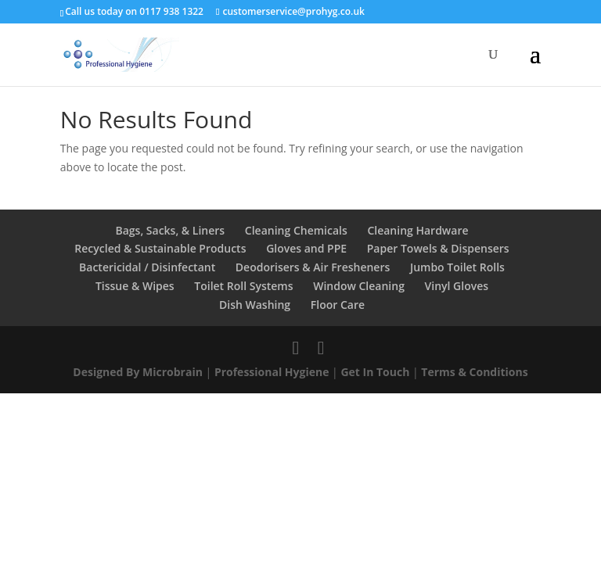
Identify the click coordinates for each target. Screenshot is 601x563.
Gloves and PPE (306, 248)
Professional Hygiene (271, 371)
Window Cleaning (359, 285)
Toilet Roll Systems (243, 285)
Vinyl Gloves (457, 285)
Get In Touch (374, 371)
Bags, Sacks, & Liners (170, 230)
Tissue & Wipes (135, 285)
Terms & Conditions (474, 371)
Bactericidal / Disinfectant (147, 267)
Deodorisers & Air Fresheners (313, 267)
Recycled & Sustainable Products (160, 248)
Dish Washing (254, 304)
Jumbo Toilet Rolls (457, 267)
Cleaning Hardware (417, 230)
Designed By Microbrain (138, 371)
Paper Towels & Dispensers (438, 248)
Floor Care (338, 304)
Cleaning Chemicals (296, 230)
